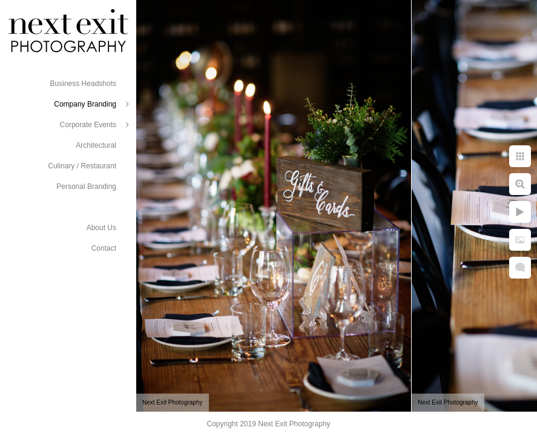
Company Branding (85, 104)
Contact (103, 248)
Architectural (96, 145)
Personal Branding (86, 186)
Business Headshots (83, 83)
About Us (101, 227)
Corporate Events (88, 125)
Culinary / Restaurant (82, 166)
